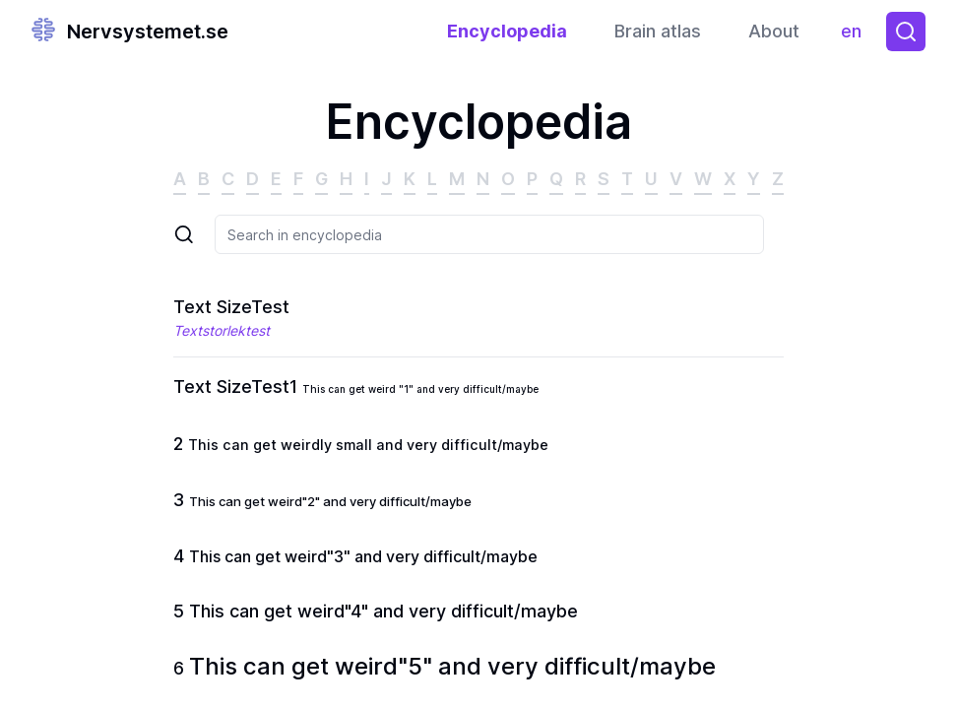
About (773, 31)
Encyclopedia (507, 31)
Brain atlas (657, 31)
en (856, 36)
